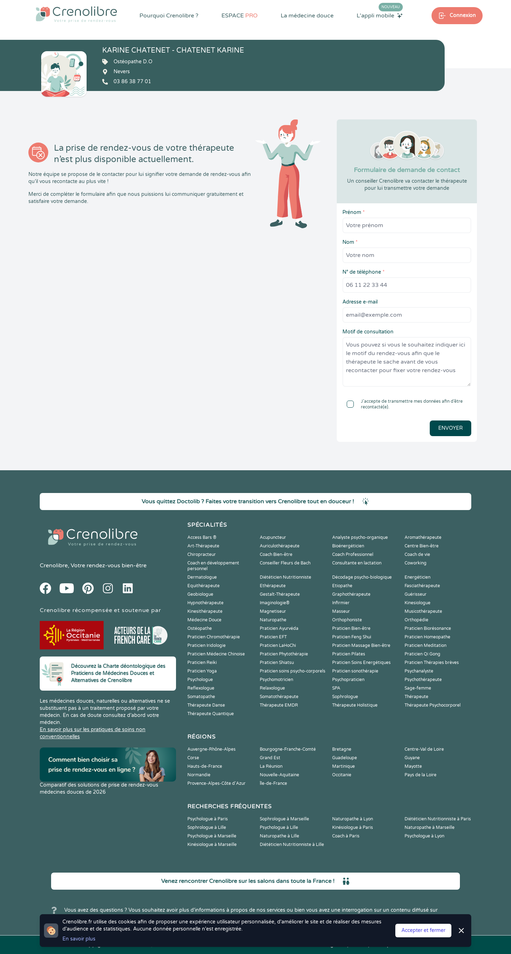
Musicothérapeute (423, 611)
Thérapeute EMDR (279, 705)
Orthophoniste (347, 619)
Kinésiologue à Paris (352, 827)
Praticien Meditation (425, 645)
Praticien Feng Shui (351, 636)
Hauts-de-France (204, 766)
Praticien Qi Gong (422, 654)
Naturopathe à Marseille (430, 827)
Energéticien (417, 577)
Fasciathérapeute (422, 585)
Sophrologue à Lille (206, 827)
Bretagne (341, 749)
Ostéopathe (199, 628)
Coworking (416, 563)
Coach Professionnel (352, 554)
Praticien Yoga (202, 671)
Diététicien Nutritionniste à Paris (438, 818)
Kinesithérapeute (204, 611)
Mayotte (413, 766)
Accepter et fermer (423, 930)
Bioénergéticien (348, 545)
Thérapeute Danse (206, 705)
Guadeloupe (344, 757)
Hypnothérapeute (205, 602)
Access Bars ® (201, 537)
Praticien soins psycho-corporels (292, 671)
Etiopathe (342, 585)
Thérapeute (416, 696)
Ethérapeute (273, 585)
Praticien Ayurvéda (279, 628)
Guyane (412, 757)
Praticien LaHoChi (278, 645)
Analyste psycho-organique (360, 537)
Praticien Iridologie (206, 645)
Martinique (343, 766)
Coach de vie (417, 554)
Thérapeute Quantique (210, 713)
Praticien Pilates (348, 654)
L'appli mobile (380, 15)
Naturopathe (273, 619)
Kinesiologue (417, 602)
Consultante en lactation (356, 563)
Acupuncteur (273, 537)
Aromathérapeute (423, 537)
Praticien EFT (273, 636)
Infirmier (341, 602)
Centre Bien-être (422, 545)
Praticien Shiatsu (277, 662)
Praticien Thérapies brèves (432, 662)
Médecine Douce (204, 619)
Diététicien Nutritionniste (285, 577)
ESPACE (239, 15)
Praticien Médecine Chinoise (216, 654)
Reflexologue (200, 688)
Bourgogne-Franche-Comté (288, 749)
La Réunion (271, 766)
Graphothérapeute (351, 594)
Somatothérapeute (279, 696)
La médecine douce (307, 15)
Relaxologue (272, 688)
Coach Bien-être (276, 554)
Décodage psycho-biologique (362, 577)
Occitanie (341, 774)
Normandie (198, 774)
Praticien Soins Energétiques (361, 662)
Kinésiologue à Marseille (212, 844)
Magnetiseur (273, 611)
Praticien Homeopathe (427, 636)
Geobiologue (200, 594)
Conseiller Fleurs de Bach (285, 563)
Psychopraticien (348, 679)
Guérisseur (416, 594)
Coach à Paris (345, 836)
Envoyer (450, 428)
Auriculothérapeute (280, 545)
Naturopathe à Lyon (352, 818)
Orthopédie (416, 619)
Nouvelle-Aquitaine (279, 774)
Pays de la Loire (420, 774)
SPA (336, 688)
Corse (193, 757)
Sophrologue (345, 696)
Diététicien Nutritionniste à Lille (292, 844)
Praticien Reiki (202, 662)
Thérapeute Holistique (355, 705)
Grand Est (270, 757)
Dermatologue (202, 577)
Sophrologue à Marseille (284, 818)
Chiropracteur (201, 554)
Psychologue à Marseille (211, 836)
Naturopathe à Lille (279, 836)
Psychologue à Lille (279, 827)
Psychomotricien (276, 679)
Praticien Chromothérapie (213, 636)
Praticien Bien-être (351, 628)
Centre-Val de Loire (424, 749)
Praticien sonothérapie (355, 671)
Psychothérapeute (423, 679)
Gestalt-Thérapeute (280, 594)
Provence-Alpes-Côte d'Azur (216, 783)
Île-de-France (273, 783)
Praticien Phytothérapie (284, 654)
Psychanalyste (419, 671)
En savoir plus (78, 939)
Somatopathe (201, 696)
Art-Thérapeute (203, 545)
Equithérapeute (203, 585)
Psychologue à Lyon (424, 836)
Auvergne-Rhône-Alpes (211, 749)
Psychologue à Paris (207, 818)
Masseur (341, 611)
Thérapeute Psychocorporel (433, 705)
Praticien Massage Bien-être (361, 645)
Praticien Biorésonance (428, 628)
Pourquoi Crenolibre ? (168, 15)
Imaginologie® (275, 602)
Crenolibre (54, 565)
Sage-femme (418, 688)
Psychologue (200, 679)
